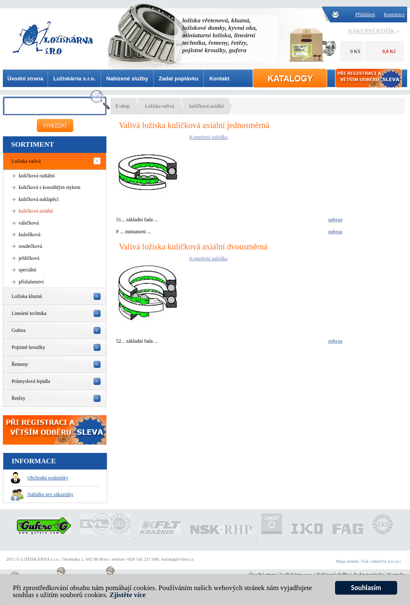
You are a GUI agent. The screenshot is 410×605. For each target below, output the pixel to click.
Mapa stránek (347, 561)
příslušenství (31, 282)
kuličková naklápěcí (38, 199)
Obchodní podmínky (39, 477)
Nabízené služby (127, 78)
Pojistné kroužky (28, 347)
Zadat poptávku (178, 78)
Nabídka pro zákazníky (42, 494)
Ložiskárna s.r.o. (74, 78)
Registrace (394, 14)
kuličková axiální (36, 211)
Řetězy (18, 398)
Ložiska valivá (26, 161)
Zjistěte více (127, 595)
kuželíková (30, 234)
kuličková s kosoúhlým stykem (49, 187)
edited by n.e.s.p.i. (386, 561)
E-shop (123, 106)
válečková (29, 223)
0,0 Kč (389, 51)
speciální (27, 270)
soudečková (30, 246)
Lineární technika (29, 313)
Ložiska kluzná (27, 296)
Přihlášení (365, 14)
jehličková (29, 258)
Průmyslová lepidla (31, 381)
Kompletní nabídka (208, 137)
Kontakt (219, 78)
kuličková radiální (37, 176)
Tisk (365, 561)
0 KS (355, 51)
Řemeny (20, 364)
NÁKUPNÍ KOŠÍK (372, 31)
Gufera (18, 330)
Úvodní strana (25, 78)
